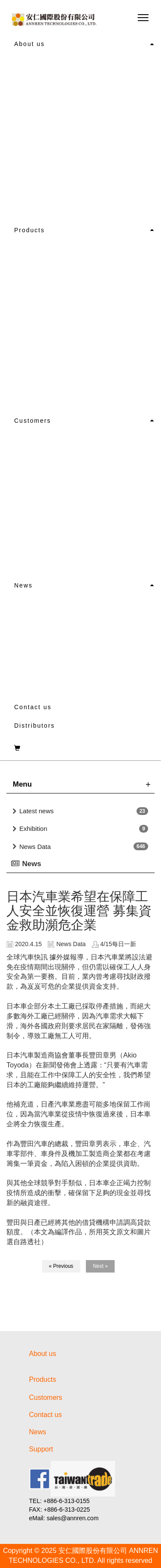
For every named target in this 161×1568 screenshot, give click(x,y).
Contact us (33, 707)
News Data (35, 846)
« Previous (61, 1266)
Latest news (36, 811)
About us (29, 43)
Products (29, 230)
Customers (32, 420)
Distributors (34, 725)
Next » (100, 1266)
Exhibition (33, 828)
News (23, 585)
